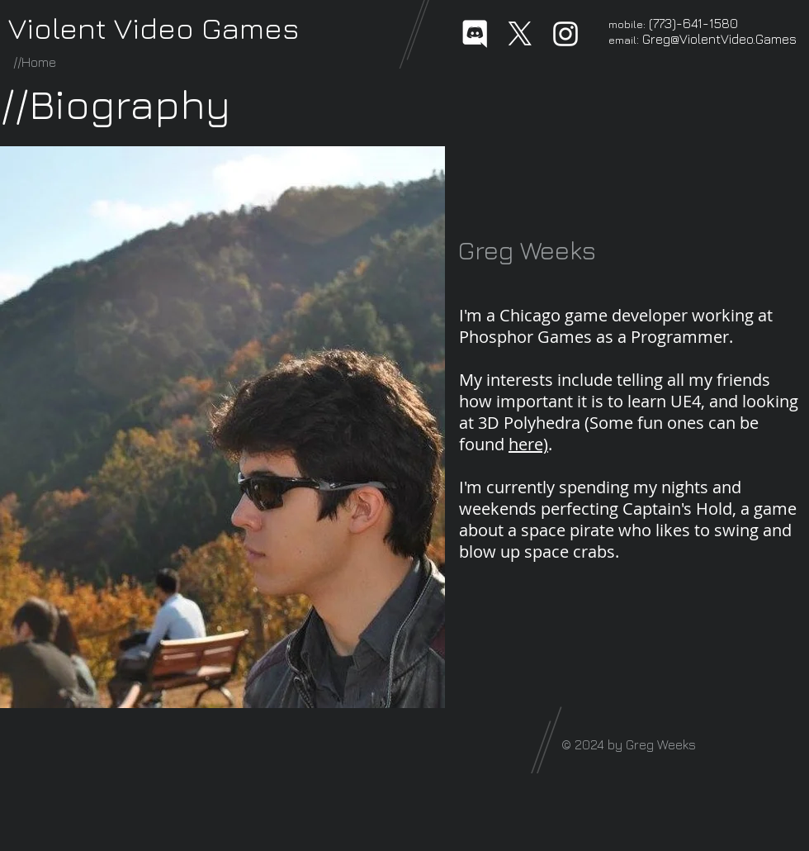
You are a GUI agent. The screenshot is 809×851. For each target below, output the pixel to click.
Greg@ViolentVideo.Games (719, 38)
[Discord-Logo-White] (474, 33)
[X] (520, 33)
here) (528, 444)
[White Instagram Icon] (565, 33)
